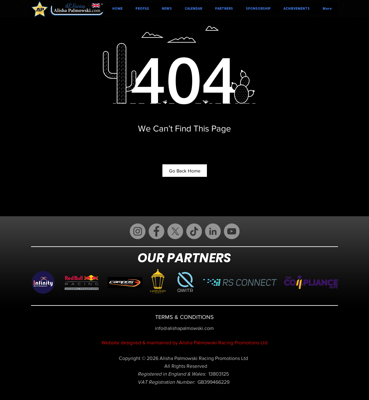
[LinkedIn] (213, 231)
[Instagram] (137, 231)
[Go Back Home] (184, 170)
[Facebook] (156, 231)
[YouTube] (232, 231)
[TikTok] (194, 231)
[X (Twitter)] (175, 231)
